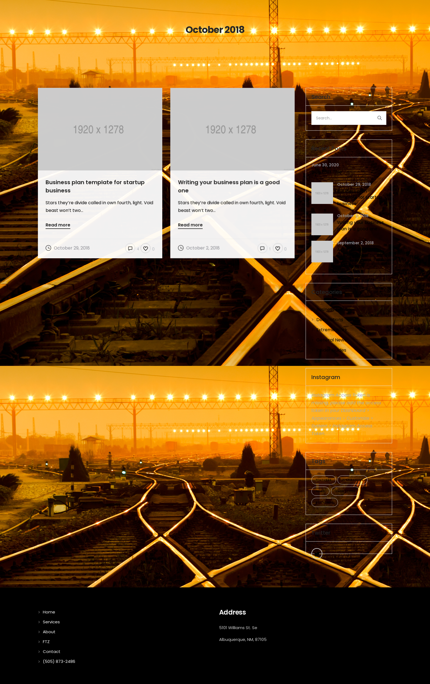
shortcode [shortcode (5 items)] (345, 491)
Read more (58, 225)
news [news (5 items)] (320, 491)
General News (331, 340)
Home (49, 612)
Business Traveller (335, 309)
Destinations (329, 319)
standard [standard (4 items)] (325, 502)
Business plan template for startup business (359, 197)
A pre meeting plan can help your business (357, 256)
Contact (51, 651)
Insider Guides (331, 350)
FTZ (46, 641)
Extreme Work (331, 330)
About (49, 632)
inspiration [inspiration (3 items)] (352, 480)
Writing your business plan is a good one (360, 226)
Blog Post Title (326, 172)
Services (51, 622)
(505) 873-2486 (59, 661)
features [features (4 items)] (324, 480)
